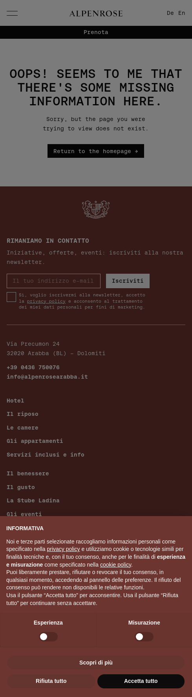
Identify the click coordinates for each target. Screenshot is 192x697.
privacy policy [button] (63, 549)
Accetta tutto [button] (141, 681)
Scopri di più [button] (96, 662)
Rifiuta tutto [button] (51, 681)
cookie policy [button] (115, 565)
